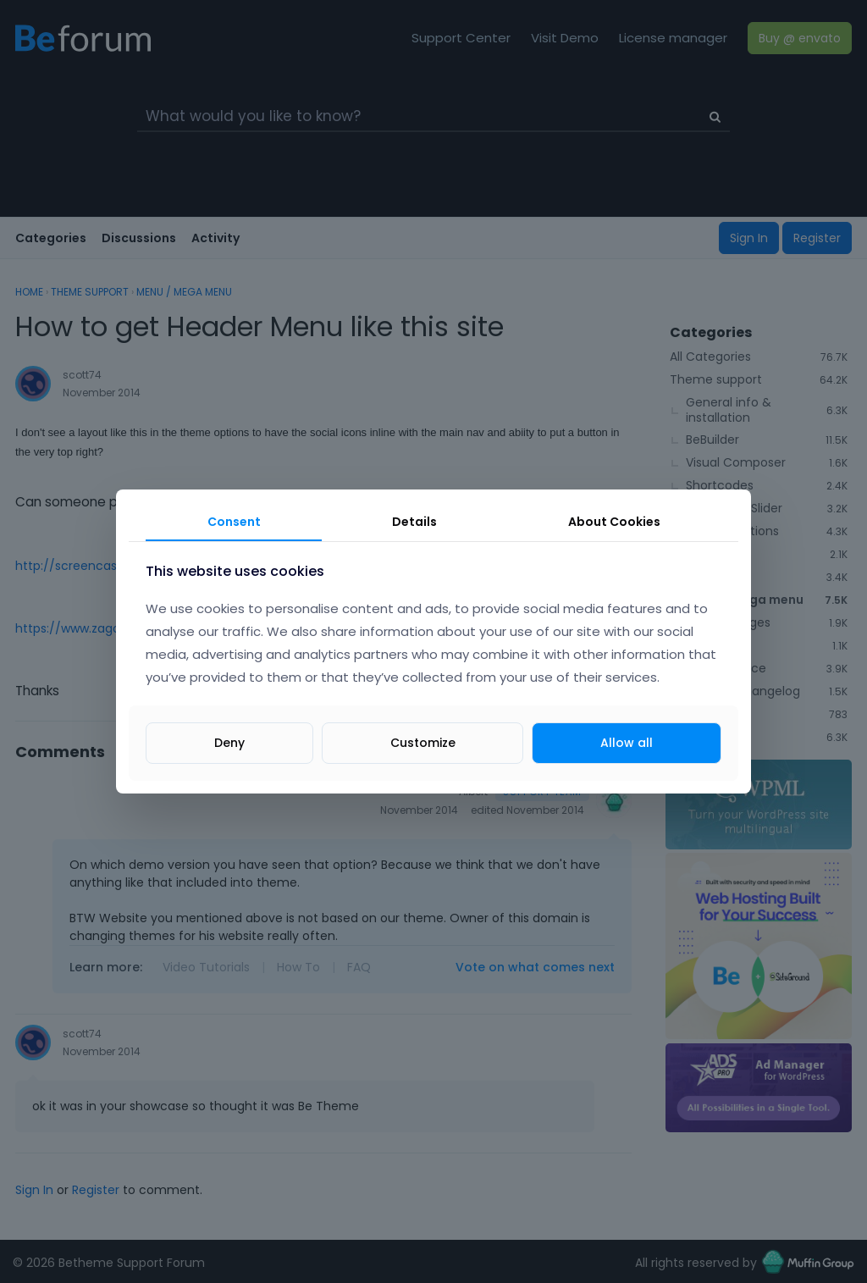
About (614, 521)
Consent (234, 521)
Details (414, 521)
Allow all (626, 742)
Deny (229, 742)
